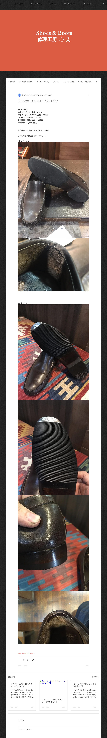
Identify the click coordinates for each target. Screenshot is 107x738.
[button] (96, 82)
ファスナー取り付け (43, 82)
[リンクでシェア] (33, 660)
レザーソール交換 (69, 82)
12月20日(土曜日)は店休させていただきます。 (21, 685)
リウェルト (56, 82)
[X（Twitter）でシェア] (23, 660)
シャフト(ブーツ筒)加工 (26, 82)
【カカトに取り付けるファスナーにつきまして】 (53, 701)
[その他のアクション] (88, 95)
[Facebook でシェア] (19, 660)
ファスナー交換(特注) (84, 82)
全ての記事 (11, 82)
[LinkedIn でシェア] (28, 660)
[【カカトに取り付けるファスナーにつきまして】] (53, 688)
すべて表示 (95, 677)
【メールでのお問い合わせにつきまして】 (84, 685)
